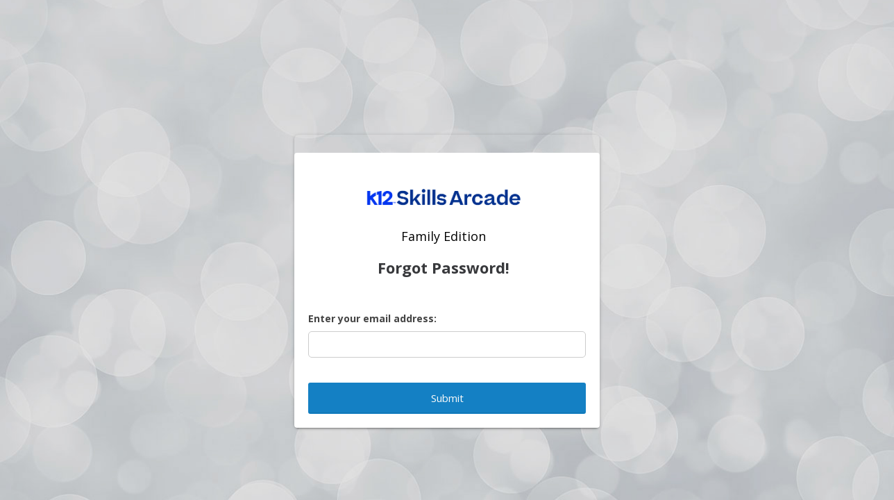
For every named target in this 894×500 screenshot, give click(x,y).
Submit (447, 398)
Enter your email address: (372, 318)
